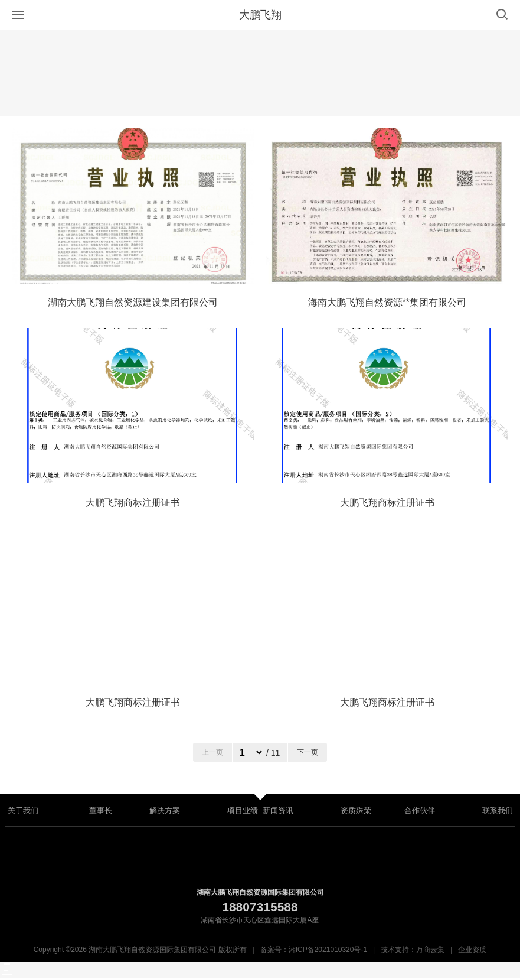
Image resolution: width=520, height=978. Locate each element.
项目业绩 (242, 810)
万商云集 (430, 949)
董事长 (100, 810)
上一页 (212, 752)
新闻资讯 (278, 810)
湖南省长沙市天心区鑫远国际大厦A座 (260, 920)
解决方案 (164, 810)
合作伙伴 (419, 810)
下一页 (307, 752)
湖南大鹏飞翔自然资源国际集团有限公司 (260, 892)
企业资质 (472, 949)
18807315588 (259, 907)
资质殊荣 (356, 810)
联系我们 (497, 810)
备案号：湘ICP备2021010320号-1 (313, 949)
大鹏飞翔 (260, 15)
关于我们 (23, 810)
